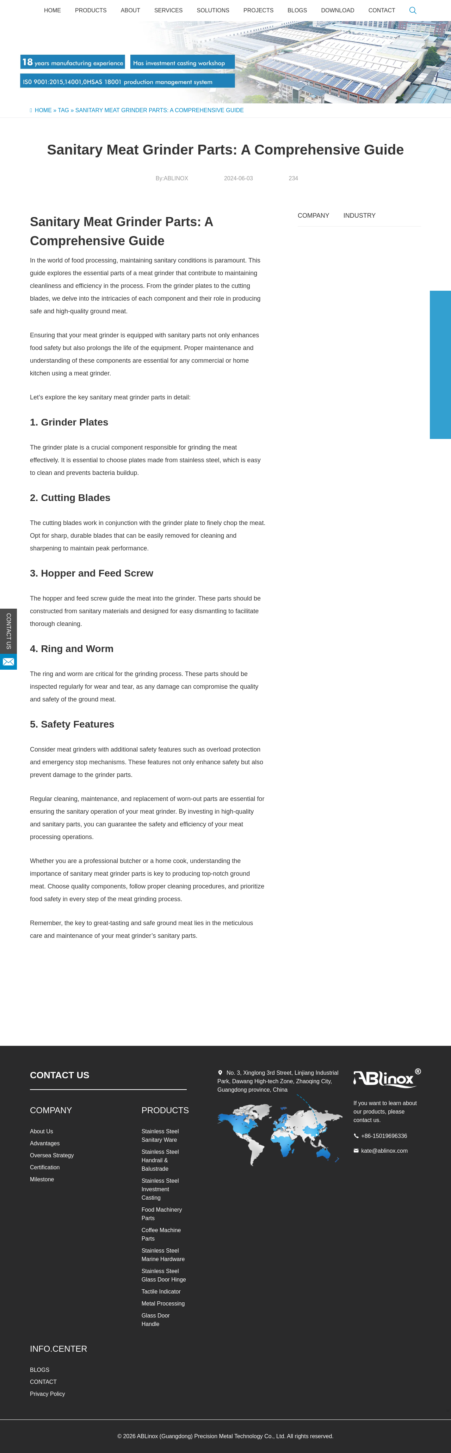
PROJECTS (258, 10)
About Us (41, 1131)
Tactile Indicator (161, 1292)
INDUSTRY (360, 215)
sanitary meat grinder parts (127, 397)
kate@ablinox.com (384, 1151)
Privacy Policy (47, 1394)
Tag (63, 110)
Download (337, 10)
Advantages (45, 1143)
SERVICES (168, 10)
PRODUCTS (91, 10)
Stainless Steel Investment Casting (160, 1189)
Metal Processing (163, 1304)
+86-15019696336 (384, 1136)
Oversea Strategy (52, 1155)
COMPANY (313, 215)
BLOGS (297, 10)
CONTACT (382, 10)
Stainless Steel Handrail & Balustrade (160, 1160)
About (130, 10)
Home (52, 10)
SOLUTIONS (213, 10)
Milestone (42, 1179)
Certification (45, 1167)
